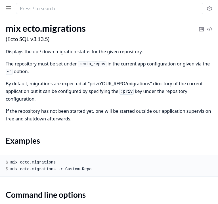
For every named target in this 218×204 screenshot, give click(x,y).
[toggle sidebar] (7, 8)
